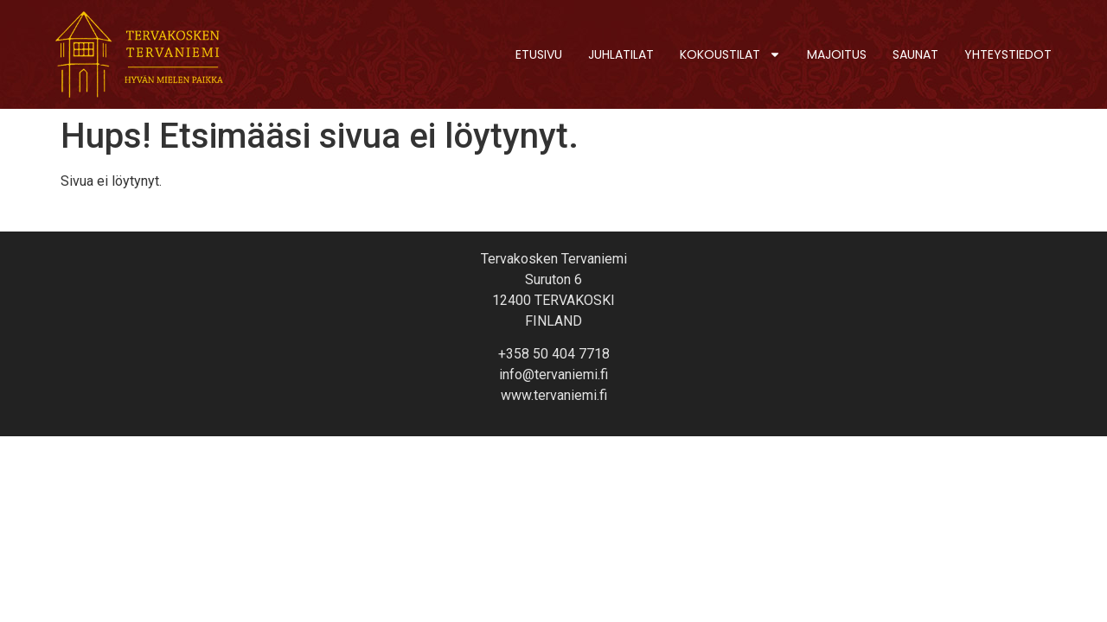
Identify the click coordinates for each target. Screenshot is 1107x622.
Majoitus (837, 54)
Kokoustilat (730, 54)
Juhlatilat (621, 54)
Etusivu (538, 54)
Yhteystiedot (1008, 54)
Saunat (915, 54)
